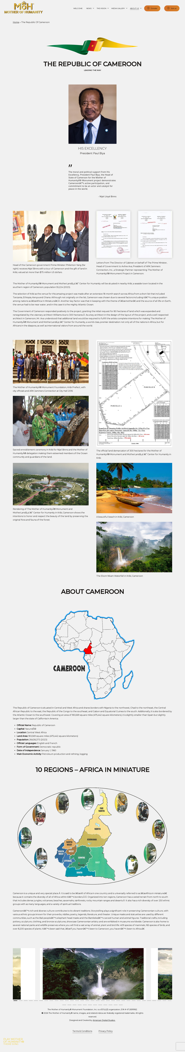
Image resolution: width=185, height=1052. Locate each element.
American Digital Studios (104, 1020)
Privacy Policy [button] (106, 1031)
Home (16, 22)
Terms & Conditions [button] (82, 1031)
